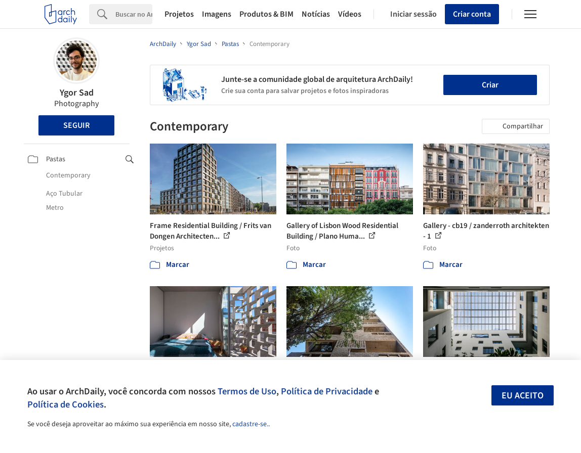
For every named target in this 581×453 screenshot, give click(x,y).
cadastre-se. (250, 424)
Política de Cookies (65, 404)
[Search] (133, 14)
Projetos (179, 14)
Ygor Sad (77, 92)
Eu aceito (523, 395)
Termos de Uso (247, 391)
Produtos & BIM (266, 14)
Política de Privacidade (326, 391)
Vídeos (349, 14)
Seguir (76, 125)
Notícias (316, 14)
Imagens (216, 14)
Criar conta (472, 14)
